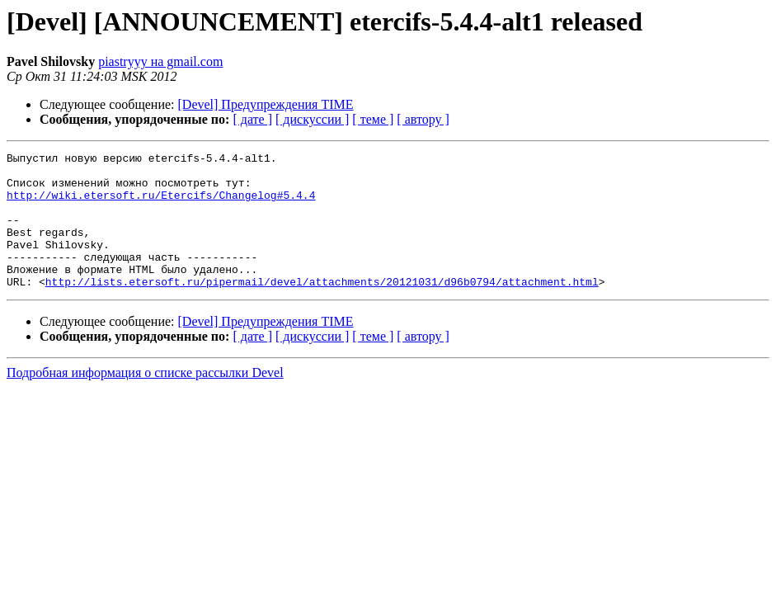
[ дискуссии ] (312, 119)
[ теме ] (372, 119)
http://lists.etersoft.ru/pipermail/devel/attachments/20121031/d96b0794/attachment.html (322, 308)
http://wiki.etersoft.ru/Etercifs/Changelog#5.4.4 (161, 204)
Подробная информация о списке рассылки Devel (145, 400)
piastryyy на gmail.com (160, 61)
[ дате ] (252, 119)
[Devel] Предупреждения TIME (266, 104)
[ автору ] (423, 119)
